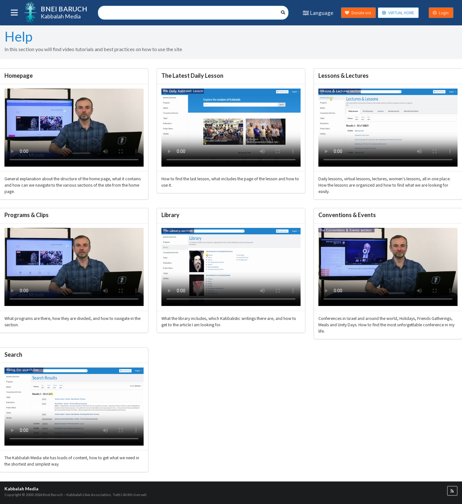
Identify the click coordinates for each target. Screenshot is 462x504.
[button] (452, 491)
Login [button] (440, 13)
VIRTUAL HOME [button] (398, 13)
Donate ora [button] (358, 13)
